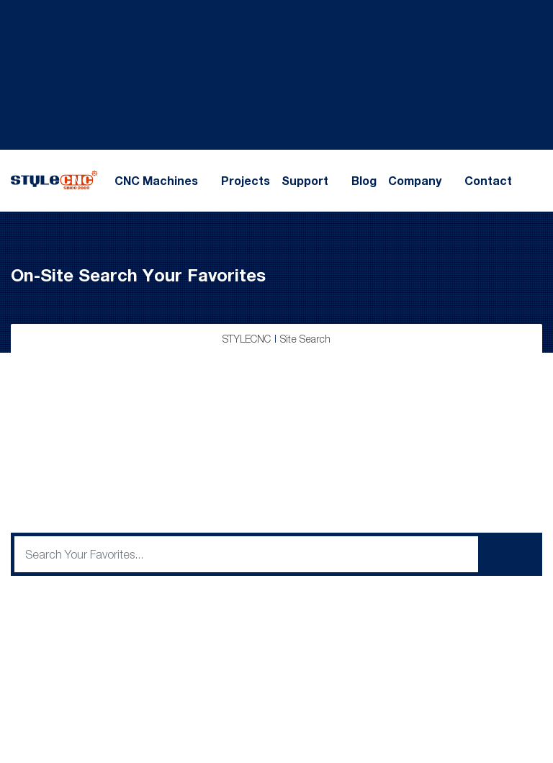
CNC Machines (156, 180)
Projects (245, 180)
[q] (246, 554)
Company (414, 180)
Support (305, 180)
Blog (364, 180)
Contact (488, 180)
